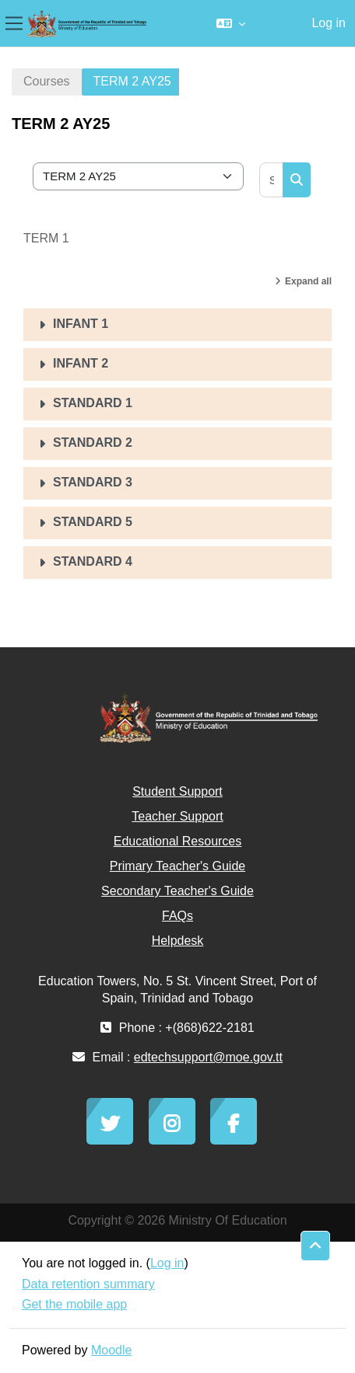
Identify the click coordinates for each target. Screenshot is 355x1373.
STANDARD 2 (92, 442)
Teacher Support (177, 816)
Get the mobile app (74, 1304)
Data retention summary (88, 1284)
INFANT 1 (80, 323)
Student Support (177, 791)
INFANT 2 (80, 363)
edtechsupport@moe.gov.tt (208, 1057)
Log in (328, 23)
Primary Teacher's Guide (177, 866)
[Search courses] (271, 179)
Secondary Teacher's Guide (177, 890)
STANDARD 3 (92, 482)
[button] (231, 23)
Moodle (111, 1350)
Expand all (308, 281)
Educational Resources (178, 841)
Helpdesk (178, 940)
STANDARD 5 (92, 521)
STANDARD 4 (92, 561)
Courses (46, 81)
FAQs (177, 915)
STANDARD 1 (92, 402)
